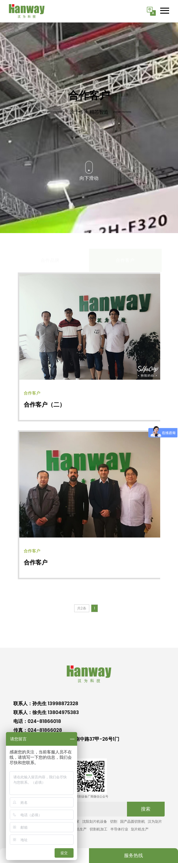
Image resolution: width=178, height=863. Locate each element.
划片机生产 (140, 829)
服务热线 (133, 855)
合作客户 (35, 562)
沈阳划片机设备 (94, 821)
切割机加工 (98, 829)
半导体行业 (119, 829)
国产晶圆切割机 (132, 821)
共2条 (81, 608)
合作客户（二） (44, 404)
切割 (113, 821)
